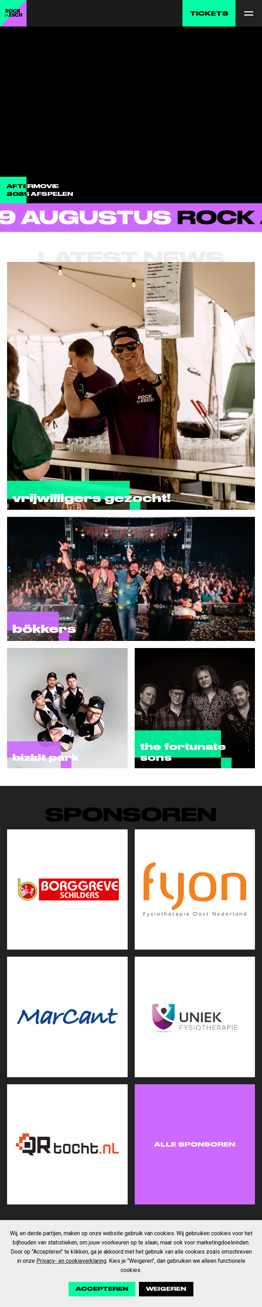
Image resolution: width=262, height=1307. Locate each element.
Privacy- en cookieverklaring (71, 1261)
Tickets (209, 13)
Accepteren (102, 1289)
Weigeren (166, 1289)
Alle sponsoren (194, 1144)
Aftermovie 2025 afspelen (40, 190)
